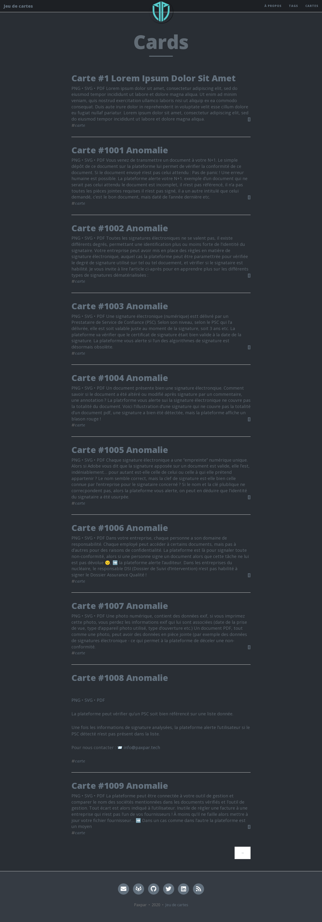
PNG (75, 700)
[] (249, 119)
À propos (273, 11)
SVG (89, 700)
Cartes (311, 11)
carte (80, 125)
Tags (293, 11)
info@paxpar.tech (141, 747)
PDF (101, 700)
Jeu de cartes (18, 11)
